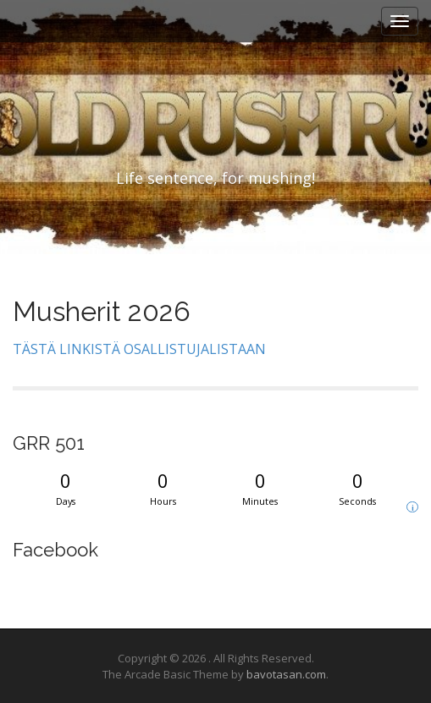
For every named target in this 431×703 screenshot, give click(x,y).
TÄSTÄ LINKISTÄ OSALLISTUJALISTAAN (139, 349)
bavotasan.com (286, 674)
